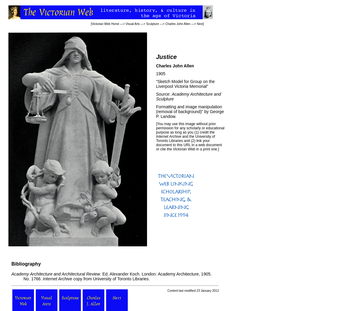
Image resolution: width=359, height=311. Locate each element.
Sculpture (152, 24)
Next (200, 24)
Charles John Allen (177, 24)
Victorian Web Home (105, 24)
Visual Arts (133, 24)
